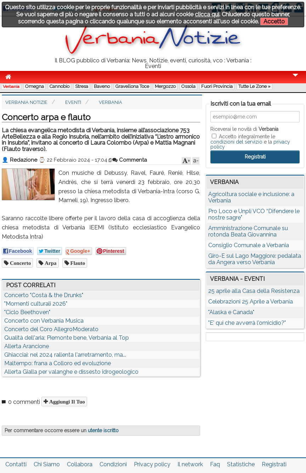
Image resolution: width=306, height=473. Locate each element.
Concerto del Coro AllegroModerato (51, 329)
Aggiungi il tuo (66, 401)
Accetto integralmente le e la (250, 141)
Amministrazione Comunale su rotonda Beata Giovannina (248, 231)
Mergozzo (165, 86)
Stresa (81, 86)
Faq (215, 464)
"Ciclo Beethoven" (27, 312)
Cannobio (59, 86)
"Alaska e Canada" (231, 312)
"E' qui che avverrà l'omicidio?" (247, 322)
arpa (49, 263)
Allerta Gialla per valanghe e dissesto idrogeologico (71, 371)
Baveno (102, 86)
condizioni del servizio (236, 142)
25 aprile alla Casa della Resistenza (254, 291)
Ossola (188, 86)
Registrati (274, 464)
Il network (190, 464)
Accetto (274, 21)
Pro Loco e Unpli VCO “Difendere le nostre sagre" (254, 214)
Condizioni (113, 464)
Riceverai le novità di (244, 129)
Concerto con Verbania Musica (44, 320)
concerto (19, 263)
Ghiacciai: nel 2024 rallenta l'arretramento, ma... (65, 354)
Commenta (129, 160)
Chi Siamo (47, 464)
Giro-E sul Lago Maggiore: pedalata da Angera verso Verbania (254, 259)
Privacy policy (152, 464)
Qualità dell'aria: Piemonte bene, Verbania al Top (66, 337)
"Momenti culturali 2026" (35, 303)
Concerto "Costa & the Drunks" (43, 295)
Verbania (11, 86)
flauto (77, 263)
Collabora (79, 464)
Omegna (34, 86)
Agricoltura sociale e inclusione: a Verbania (251, 197)
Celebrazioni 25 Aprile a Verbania (250, 301)
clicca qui (207, 14)
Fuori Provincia (217, 86)
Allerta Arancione (26, 346)
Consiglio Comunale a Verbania (248, 245)
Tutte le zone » (254, 86)
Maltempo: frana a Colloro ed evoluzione (57, 363)
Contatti (16, 464)
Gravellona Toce (132, 86)
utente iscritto (103, 430)
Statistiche (241, 464)
